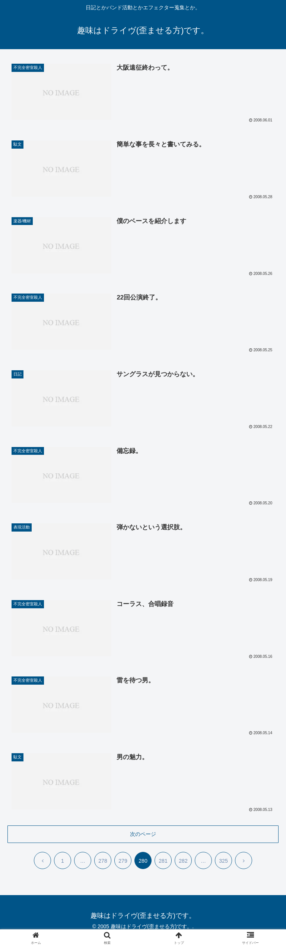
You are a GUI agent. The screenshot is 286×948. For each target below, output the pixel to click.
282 (183, 862)
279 (122, 862)
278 (102, 862)
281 (163, 862)
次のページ (143, 834)
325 (223, 862)
